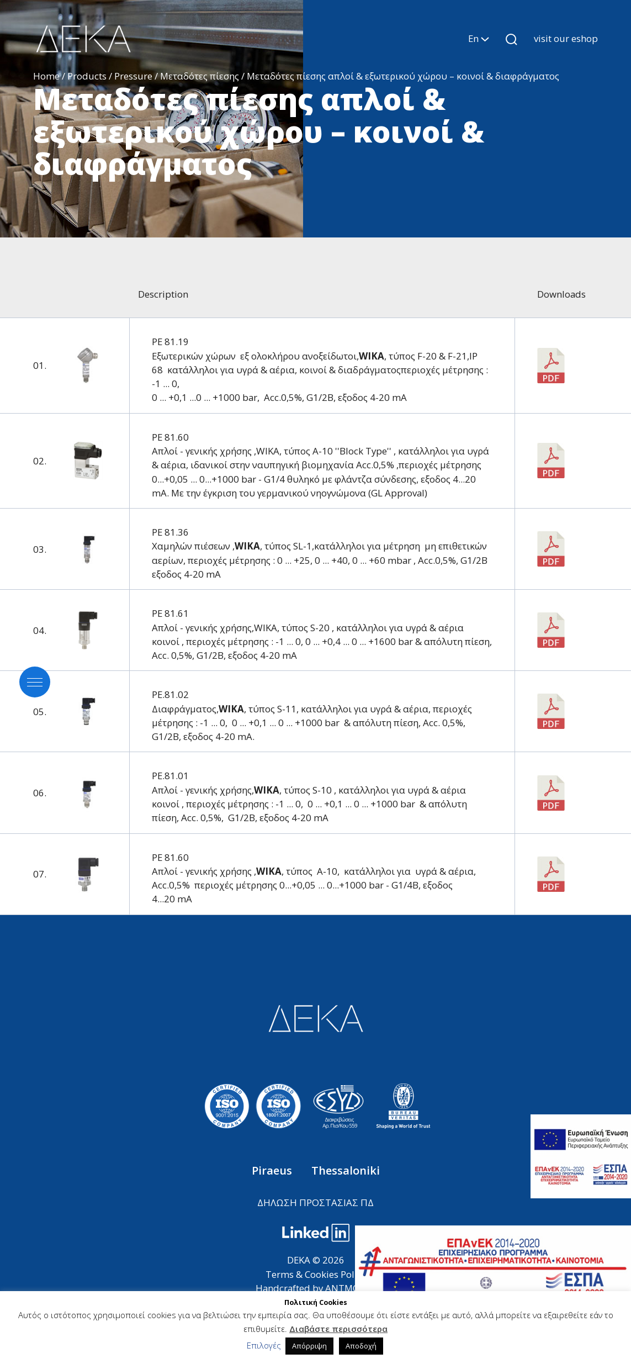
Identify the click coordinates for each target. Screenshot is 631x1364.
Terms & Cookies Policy (316, 1274)
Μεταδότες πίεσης (199, 76)
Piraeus (273, 1170)
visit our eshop (566, 38)
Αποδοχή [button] (361, 1346)
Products (87, 76)
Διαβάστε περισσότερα (338, 1328)
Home (46, 76)
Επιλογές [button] (264, 1345)
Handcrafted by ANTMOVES (315, 1288)
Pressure (133, 76)
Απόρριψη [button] (309, 1346)
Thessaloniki (345, 1170)
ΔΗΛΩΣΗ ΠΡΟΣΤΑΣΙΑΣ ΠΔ (315, 1202)
